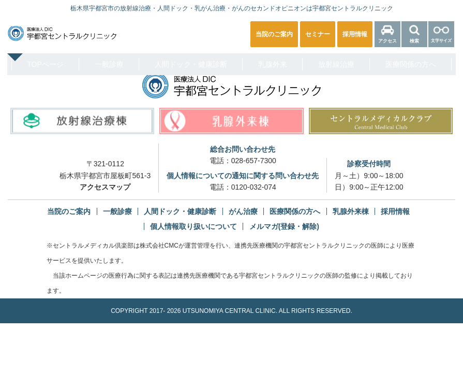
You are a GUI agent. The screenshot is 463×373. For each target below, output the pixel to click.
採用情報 (395, 211)
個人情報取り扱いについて (193, 226)
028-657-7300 (253, 160)
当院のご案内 (69, 211)
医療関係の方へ (410, 64)
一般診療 (109, 64)
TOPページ (45, 64)
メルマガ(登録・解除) (284, 226)
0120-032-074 (253, 187)
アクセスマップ (105, 187)
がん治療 (243, 211)
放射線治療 (336, 64)
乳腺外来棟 (351, 211)
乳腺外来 (272, 64)
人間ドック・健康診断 (191, 64)
